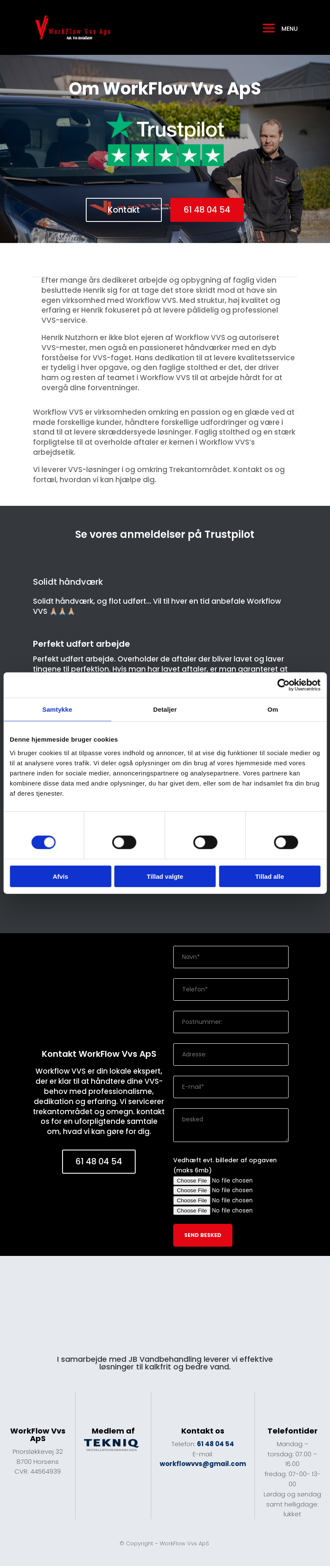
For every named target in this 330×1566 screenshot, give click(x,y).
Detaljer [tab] (165, 709)
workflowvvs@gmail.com (203, 1464)
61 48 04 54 (208, 210)
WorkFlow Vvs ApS (185, 1544)
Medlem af (113, 1431)
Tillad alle (269, 876)
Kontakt (123, 210)
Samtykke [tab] (57, 709)
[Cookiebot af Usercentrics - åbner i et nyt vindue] (283, 685)
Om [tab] (272, 709)
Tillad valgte (165, 876)
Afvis (60, 876)
